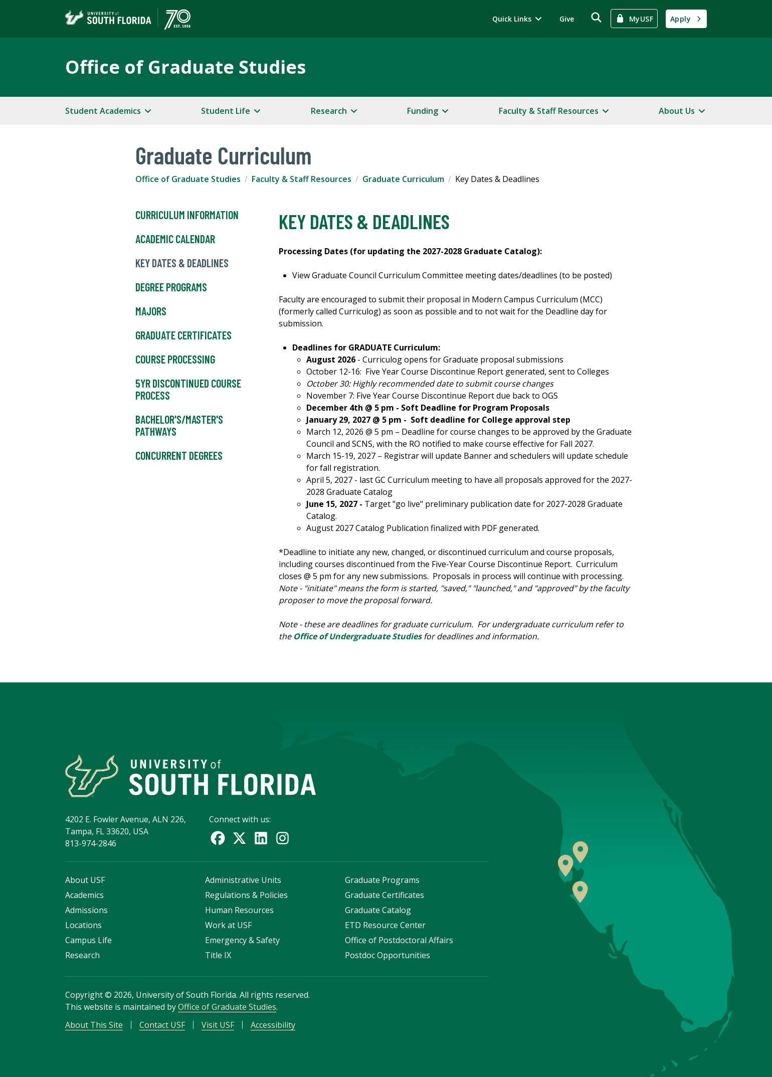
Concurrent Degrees (179, 456)
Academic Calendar (175, 239)
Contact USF (162, 1024)
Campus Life (88, 940)
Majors (150, 311)
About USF (85, 879)
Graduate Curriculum (403, 179)
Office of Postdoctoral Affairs (399, 940)
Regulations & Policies (246, 895)
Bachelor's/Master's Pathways (179, 426)
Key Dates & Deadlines (182, 263)
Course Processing (175, 359)
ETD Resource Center (385, 925)
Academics (84, 895)
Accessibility (273, 1024)
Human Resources (239, 910)
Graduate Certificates (183, 335)
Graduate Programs (382, 879)
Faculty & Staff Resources (301, 179)
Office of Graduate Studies (185, 67)
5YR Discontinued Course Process (188, 390)
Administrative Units (243, 879)
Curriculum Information (187, 215)
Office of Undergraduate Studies (357, 636)
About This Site (94, 1024)
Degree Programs (171, 287)
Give (566, 19)
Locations (83, 925)
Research (82, 955)
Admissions (86, 910)
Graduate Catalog (378, 910)
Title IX (218, 955)
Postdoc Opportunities (387, 955)
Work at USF (228, 925)
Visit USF (218, 1024)
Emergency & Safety (242, 940)
